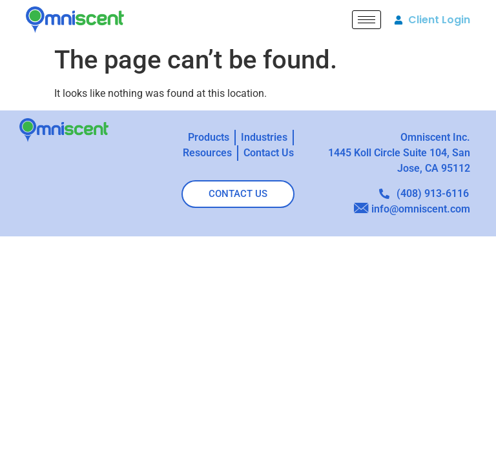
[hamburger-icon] (366, 19)
